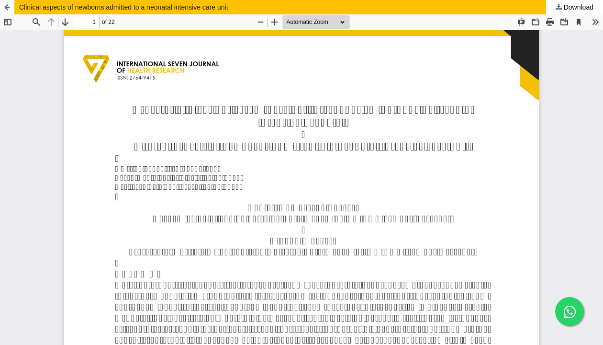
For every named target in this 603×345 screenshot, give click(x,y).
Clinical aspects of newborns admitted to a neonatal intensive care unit (123, 7)
